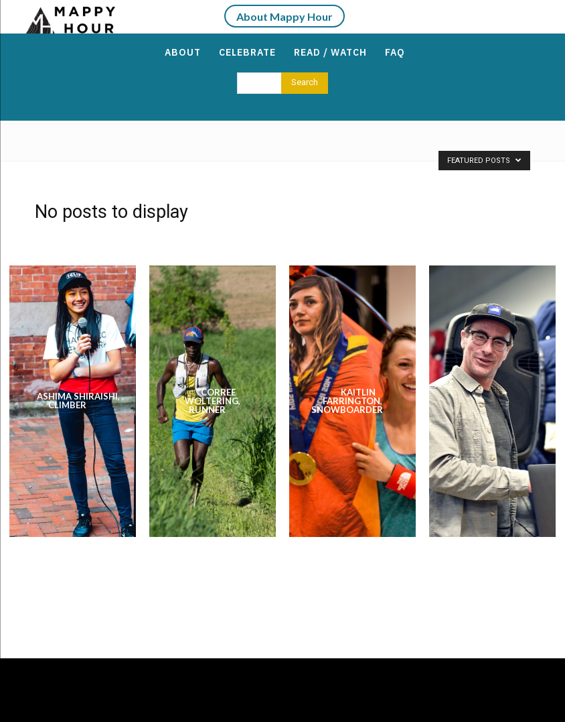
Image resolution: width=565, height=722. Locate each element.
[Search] (304, 83)
